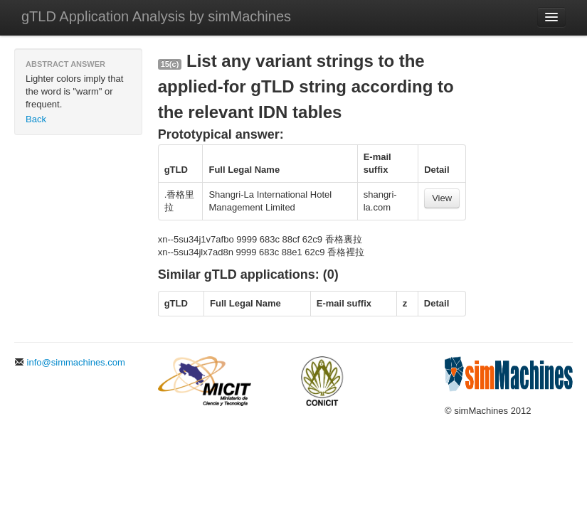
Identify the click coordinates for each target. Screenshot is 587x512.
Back (36, 119)
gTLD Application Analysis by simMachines (156, 16)
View (442, 198)
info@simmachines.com (69, 362)
